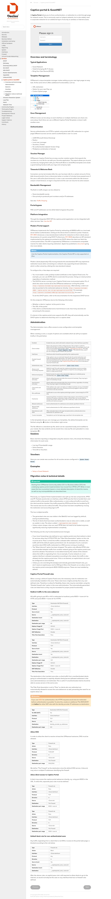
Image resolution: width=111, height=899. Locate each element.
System (4, 50)
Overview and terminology (12, 82)
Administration (9, 84)
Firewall (4, 54)
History (4, 124)
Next (87, 887)
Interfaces (5, 52)
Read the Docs (59, 896)
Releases (4, 37)
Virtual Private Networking (10, 56)
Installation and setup (8, 41)
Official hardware (7, 43)
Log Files (6, 100)
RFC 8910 (33, 235)
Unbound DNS (7, 77)
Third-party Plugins (8, 109)
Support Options (7, 120)
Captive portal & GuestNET (10, 80)
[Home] (31, 2)
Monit (5, 102)
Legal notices (6, 118)
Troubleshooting (7, 111)
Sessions (7, 87)
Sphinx (38, 896)
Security (4, 34)
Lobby (4, 45)
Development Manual (8, 113)
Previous (35, 887)
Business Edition (7, 39)
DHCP (5, 61)
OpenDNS (6, 75)
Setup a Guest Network (41, 471)
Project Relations (7, 115)
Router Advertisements (10, 72)
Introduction (5, 32)
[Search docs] (12, 27)
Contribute (5, 122)
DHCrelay (6, 63)
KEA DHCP (6, 70)
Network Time (7, 104)
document (81, 244)
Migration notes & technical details (13, 94)
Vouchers (8, 89)
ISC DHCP (6, 68)
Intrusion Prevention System (11, 97)
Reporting (5, 47)
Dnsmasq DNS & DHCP (10, 65)
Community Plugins (8, 107)
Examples (7, 92)
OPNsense (13, 11)
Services (3, 59)
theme (46, 896)
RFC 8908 (68, 237)
